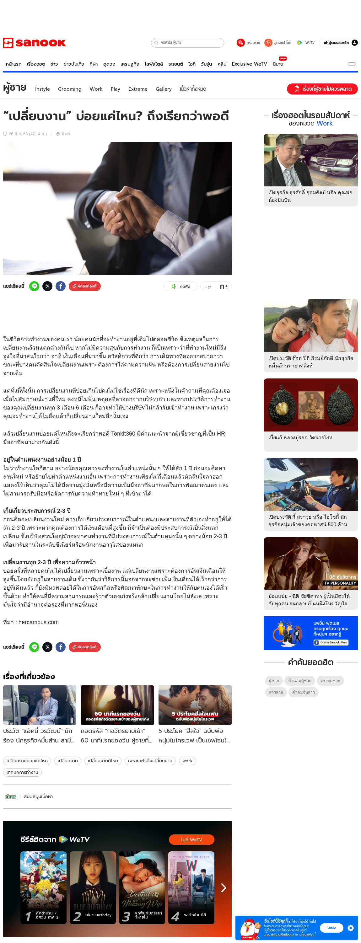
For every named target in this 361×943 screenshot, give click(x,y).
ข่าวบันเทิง (74, 64)
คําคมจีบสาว (303, 692)
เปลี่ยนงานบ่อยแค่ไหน (27, 761)
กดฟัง (180, 286)
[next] (224, 887)
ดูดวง (109, 64)
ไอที (192, 64)
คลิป (222, 64)
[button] (156, 42)
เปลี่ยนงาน (68, 761)
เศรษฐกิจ (130, 64)
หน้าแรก (14, 64)
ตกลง (332, 928)
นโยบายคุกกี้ (307, 934)
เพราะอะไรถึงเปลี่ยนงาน (150, 761)
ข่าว (54, 64)
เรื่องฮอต (36, 64)
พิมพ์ (63, 133)
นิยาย (278, 64)
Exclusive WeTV (249, 64)
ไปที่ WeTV (191, 840)
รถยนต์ (176, 64)
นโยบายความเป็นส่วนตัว (279, 934)
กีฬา (93, 64)
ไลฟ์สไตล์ (154, 64)
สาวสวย (276, 692)
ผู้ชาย (274, 680)
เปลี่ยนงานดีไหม (103, 761)
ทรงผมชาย (330, 680)
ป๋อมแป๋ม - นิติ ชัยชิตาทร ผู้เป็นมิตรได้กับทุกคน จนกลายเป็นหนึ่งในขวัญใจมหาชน (309, 603)
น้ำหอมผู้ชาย (299, 680)
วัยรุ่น (206, 64)
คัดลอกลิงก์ (84, 286)
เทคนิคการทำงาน (22, 772)
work (187, 761)
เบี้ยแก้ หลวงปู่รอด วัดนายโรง (300, 437)
